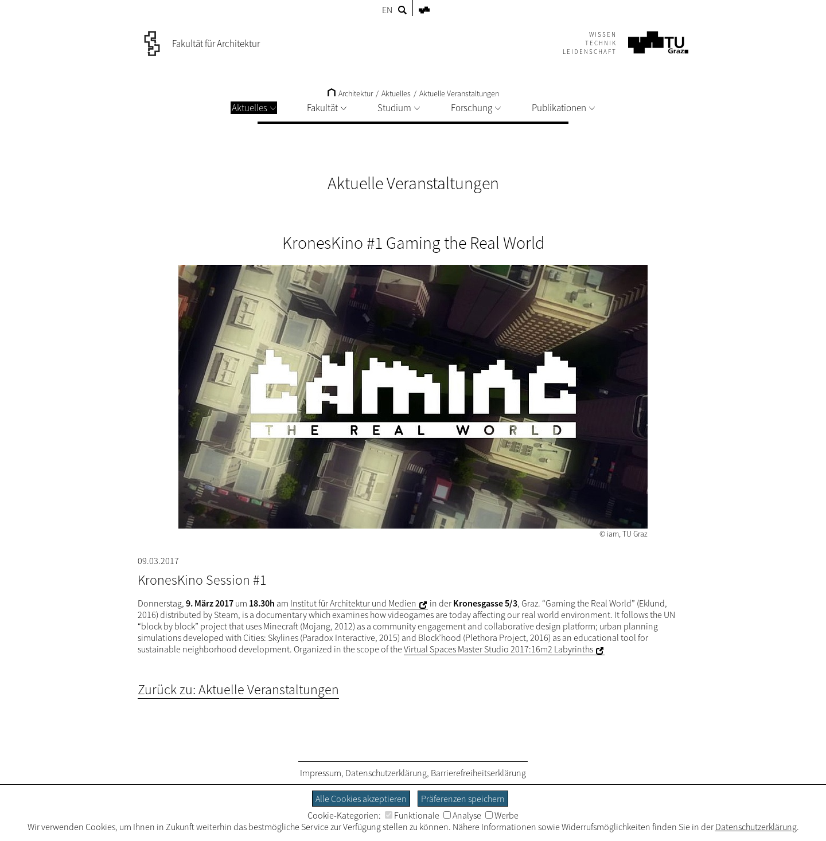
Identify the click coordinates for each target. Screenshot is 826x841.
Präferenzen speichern (463, 798)
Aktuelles (254, 107)
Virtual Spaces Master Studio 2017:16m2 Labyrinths (498, 649)
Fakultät (326, 107)
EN (387, 9)
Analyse (462, 815)
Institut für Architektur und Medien (353, 603)
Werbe (502, 815)
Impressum (320, 773)
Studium (398, 107)
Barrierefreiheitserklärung (478, 773)
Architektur (350, 93)
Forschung (476, 107)
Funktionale (412, 815)
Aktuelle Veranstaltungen (459, 93)
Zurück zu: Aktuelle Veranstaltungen (238, 689)
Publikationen (563, 107)
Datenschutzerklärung (386, 773)
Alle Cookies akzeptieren (361, 798)
